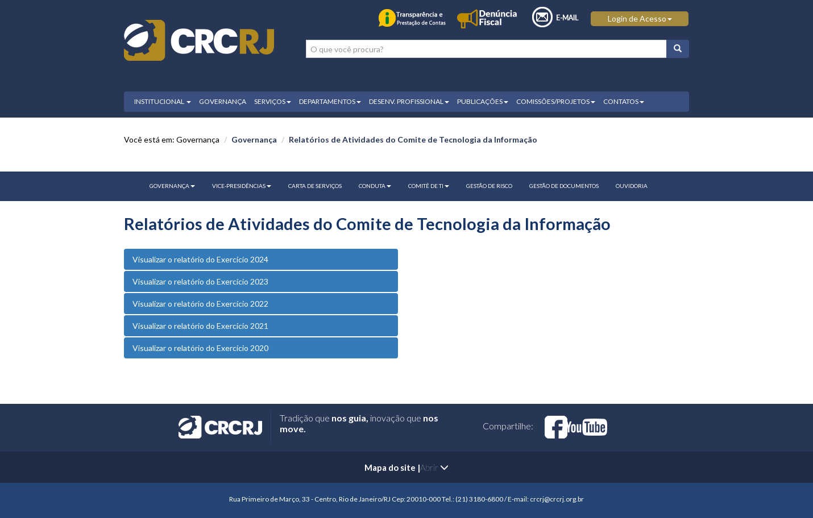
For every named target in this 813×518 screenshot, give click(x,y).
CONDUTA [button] (375, 185)
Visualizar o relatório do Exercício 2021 (200, 326)
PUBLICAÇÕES (482, 101)
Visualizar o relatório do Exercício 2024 (200, 259)
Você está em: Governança (171, 139)
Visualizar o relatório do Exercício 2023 (200, 281)
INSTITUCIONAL (162, 101)
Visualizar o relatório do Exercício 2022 (200, 303)
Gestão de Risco (489, 185)
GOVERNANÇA (222, 101)
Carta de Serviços (315, 185)
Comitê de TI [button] (428, 185)
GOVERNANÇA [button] (172, 185)
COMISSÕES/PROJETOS (555, 101)
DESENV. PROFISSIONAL (409, 101)
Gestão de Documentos (564, 185)
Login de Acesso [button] (640, 18)
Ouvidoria (632, 185)
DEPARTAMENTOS (330, 101)
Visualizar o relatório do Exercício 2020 (200, 348)
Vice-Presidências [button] (241, 185)
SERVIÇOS (272, 101)
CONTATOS (623, 101)
